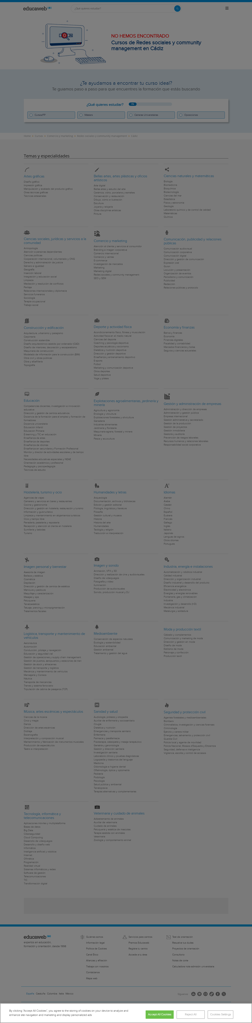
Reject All (190, 1014)
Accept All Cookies (159, 1014)
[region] (126, 1013)
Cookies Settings (220, 1014)
